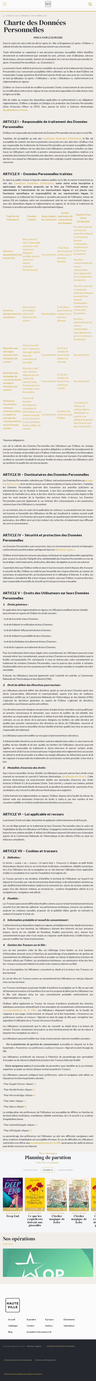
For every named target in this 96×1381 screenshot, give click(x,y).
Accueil (11, 1319)
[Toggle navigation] (6, 4)
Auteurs (49, 1326)
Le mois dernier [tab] (30, 1170)
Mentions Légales (64, 549)
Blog (10, 1332)
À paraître (31, 1319)
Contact (30, 1326)
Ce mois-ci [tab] (47, 1170)
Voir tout (8, 1244)
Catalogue (13, 1326)
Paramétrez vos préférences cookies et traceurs (23, 1374)
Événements (69, 1319)
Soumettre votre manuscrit (39, 1332)
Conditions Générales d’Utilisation (62, 138)
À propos (49, 1319)
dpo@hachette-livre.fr (15, 110)
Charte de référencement (45, 1360)
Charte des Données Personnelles (18, 1360)
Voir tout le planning (47, 1163)
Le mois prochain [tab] (65, 1170)
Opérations (69, 1326)
